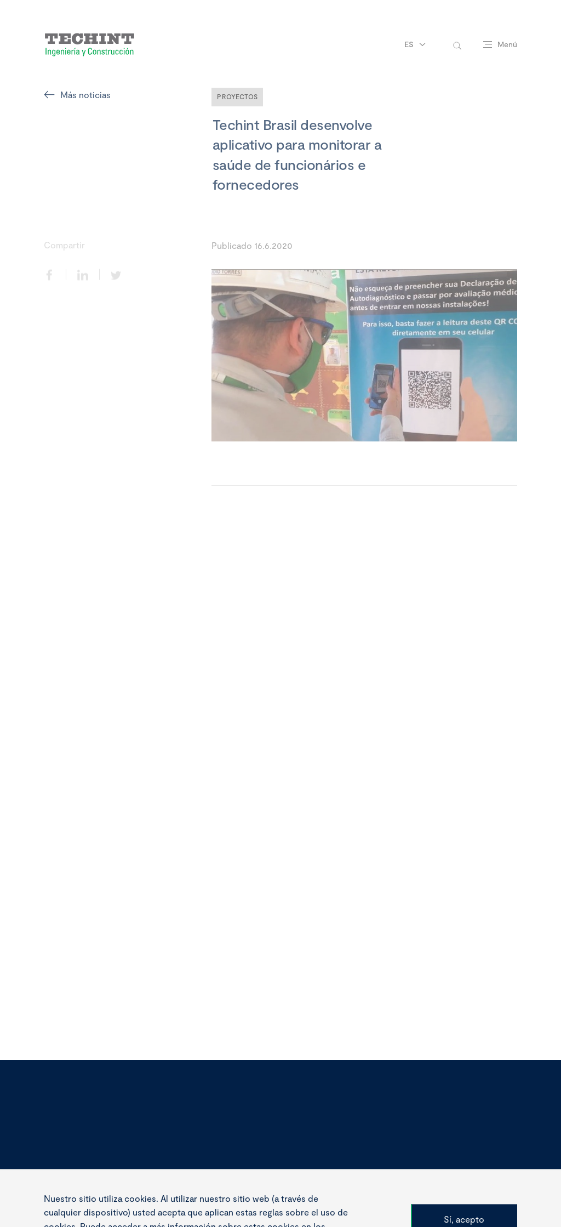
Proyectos (237, 96)
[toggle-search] (457, 44)
